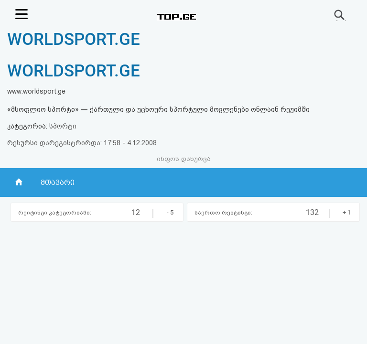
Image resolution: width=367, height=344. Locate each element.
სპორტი (62, 126)
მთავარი (58, 182)
